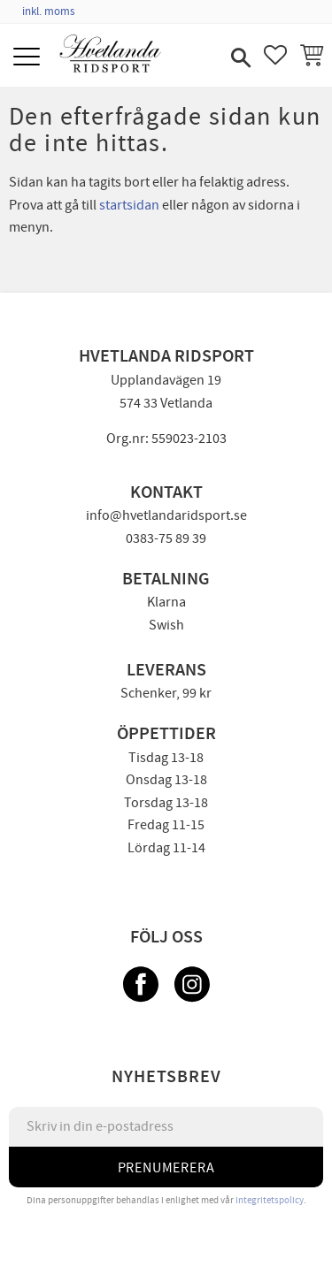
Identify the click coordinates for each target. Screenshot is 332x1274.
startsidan (129, 205)
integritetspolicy (269, 1200)
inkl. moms (48, 11)
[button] (28, 57)
